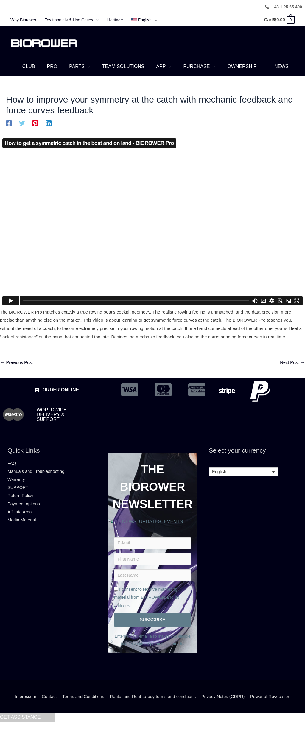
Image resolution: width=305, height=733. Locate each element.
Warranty (16, 481)
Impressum (22, 707)
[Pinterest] (35, 124)
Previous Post (17, 363)
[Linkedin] (49, 124)
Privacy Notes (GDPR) (225, 707)
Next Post (291, 363)
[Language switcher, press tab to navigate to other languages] (243, 473)
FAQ (11, 464)
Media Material (22, 522)
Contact (46, 707)
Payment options (24, 506)
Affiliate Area (19, 514)
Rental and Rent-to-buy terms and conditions (152, 707)
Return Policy (20, 498)
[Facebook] (9, 124)
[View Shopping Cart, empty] (279, 19)
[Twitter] (22, 124)
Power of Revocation (273, 707)
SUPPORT (18, 489)
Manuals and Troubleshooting (36, 473)
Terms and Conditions (81, 707)
